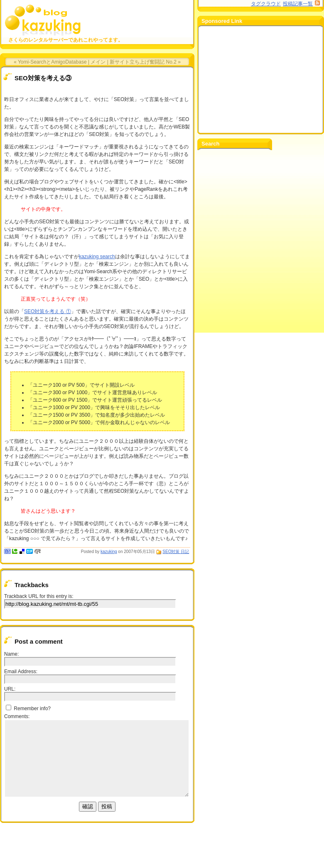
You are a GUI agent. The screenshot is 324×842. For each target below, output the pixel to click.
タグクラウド (266, 4)
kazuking (109, 551)
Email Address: (20, 671)
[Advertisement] (260, 79)
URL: (9, 689)
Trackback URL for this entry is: (39, 596)
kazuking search (97, 256)
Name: (11, 654)
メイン (98, 62)
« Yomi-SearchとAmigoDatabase (50, 62)
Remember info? (28, 708)
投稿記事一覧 (298, 4)
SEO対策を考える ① (47, 311)
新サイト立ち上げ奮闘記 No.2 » (145, 62)
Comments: (16, 716)
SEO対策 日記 (175, 551)
